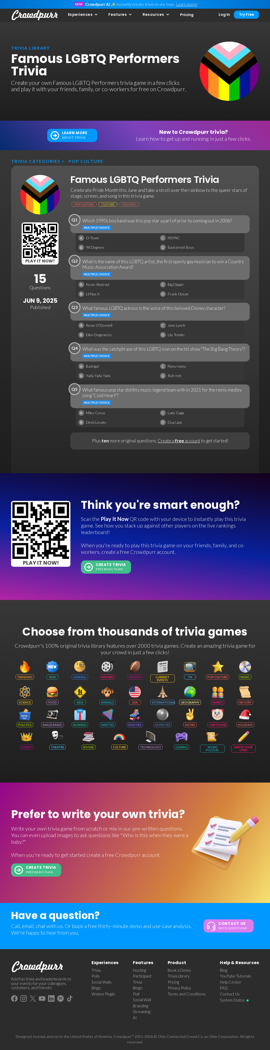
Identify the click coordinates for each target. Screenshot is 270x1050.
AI (135, 1017)
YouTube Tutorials (235, 976)
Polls (95, 976)
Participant (142, 976)
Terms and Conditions (187, 994)
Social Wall (142, 999)
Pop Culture (86, 161)
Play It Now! (40, 261)
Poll (136, 994)
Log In (224, 14)
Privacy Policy (179, 987)
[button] (83, 14)
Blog (223, 970)
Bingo (96, 987)
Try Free (246, 14)
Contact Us (230, 994)
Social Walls (101, 982)
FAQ (224, 987)
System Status (232, 1000)
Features (117, 14)
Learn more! (186, 4)
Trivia (96, 970)
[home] (35, 15)
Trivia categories (35, 161)
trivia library (30, 47)
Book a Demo (179, 970)
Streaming (141, 1011)
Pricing (187, 14)
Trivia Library (179, 976)
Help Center (230, 982)
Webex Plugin (103, 994)
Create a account (179, 440)
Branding (140, 1005)
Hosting (139, 970)
